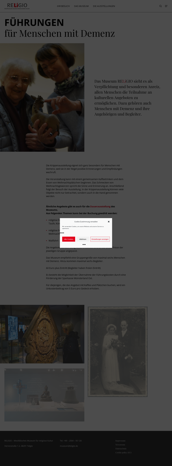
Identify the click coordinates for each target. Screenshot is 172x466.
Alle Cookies (68, 239)
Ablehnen (82, 239)
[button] (109, 221)
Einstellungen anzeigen (100, 239)
